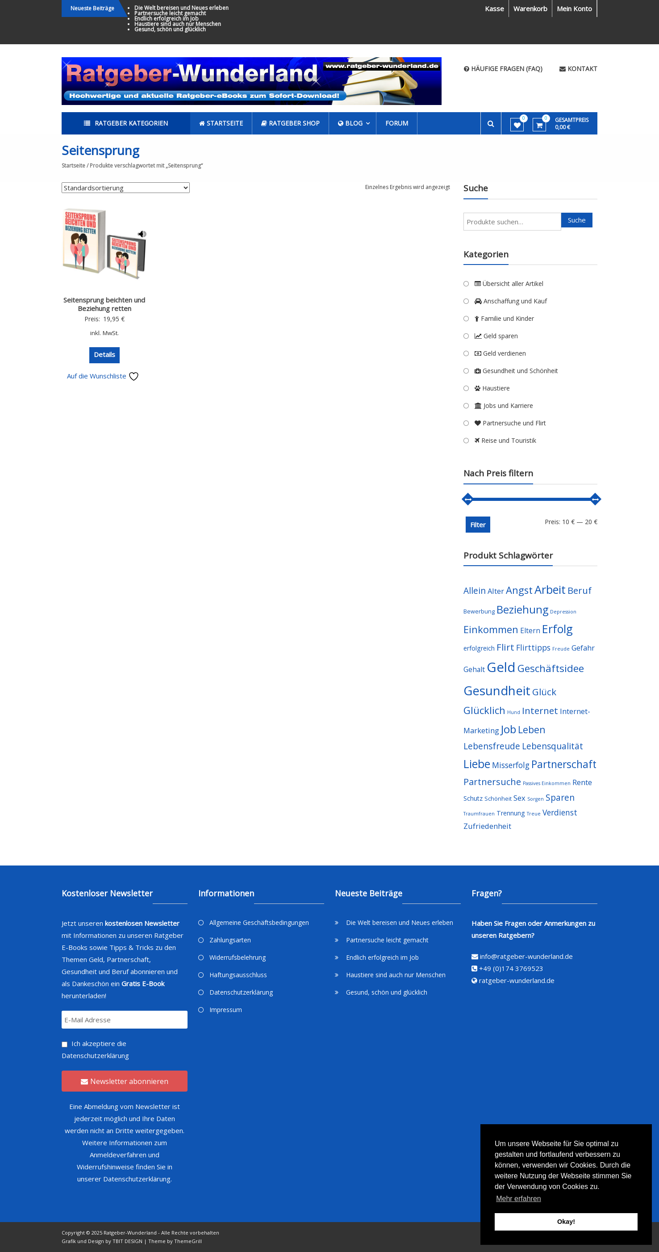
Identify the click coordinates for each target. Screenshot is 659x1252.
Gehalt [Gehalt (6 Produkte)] (474, 669)
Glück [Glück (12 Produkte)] (544, 691)
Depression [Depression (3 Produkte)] (563, 612)
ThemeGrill (188, 1241)
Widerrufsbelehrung (237, 957)
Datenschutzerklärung (95, 1055)
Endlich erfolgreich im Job (166, 18)
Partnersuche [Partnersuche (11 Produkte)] (492, 782)
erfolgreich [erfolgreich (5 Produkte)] (479, 648)
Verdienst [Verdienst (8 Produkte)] (559, 812)
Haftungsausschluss (238, 975)
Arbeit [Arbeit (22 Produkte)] (550, 589)
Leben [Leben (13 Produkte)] (532, 729)
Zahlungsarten (230, 940)
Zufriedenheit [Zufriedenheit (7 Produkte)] (487, 826)
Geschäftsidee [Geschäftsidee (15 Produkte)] (550, 668)
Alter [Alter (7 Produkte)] (496, 591)
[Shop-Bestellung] (126, 187)
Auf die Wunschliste (103, 375)
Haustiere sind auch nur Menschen (177, 24)
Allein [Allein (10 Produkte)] (474, 590)
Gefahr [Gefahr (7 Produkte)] (583, 648)
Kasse (494, 8)
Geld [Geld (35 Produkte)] (501, 667)
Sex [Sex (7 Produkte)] (519, 798)
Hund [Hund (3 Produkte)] (513, 712)
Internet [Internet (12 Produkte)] (540, 710)
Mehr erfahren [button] (518, 1198)
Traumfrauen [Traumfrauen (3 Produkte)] (479, 814)
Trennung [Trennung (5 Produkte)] (510, 813)
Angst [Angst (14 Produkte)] (519, 590)
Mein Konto (574, 8)
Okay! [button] (566, 1221)
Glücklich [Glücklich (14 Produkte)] (484, 710)
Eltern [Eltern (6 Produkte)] (530, 630)
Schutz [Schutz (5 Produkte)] (473, 798)
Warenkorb (530, 8)
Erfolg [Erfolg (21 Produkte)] (557, 628)
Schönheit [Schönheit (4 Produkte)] (498, 798)
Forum (396, 123)
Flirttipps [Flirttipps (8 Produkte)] (533, 647)
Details (104, 354)
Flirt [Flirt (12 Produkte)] (505, 647)
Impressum (225, 1009)
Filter (478, 524)
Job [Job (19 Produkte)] (508, 729)
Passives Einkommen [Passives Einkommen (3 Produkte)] (547, 783)
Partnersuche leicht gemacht (170, 13)
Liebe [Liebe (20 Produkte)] (476, 763)
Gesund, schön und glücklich (170, 29)
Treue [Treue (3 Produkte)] (534, 814)
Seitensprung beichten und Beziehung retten (104, 304)
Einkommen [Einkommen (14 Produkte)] (490, 629)
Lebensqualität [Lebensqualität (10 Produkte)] (552, 746)
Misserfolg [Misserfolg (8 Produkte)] (511, 765)
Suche (577, 219)
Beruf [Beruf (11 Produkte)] (579, 590)
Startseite (73, 165)
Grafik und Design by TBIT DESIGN (102, 1241)
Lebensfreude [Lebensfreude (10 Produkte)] (491, 746)
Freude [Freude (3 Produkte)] (561, 649)
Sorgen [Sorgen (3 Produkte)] (535, 799)
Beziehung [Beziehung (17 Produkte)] (522, 609)
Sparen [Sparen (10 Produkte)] (560, 797)
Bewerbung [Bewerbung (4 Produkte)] (479, 611)
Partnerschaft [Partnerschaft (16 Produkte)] (563, 764)
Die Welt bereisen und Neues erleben (181, 8)
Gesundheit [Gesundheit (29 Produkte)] (496, 690)
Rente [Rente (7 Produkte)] (582, 782)
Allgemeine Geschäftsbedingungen (259, 922)
